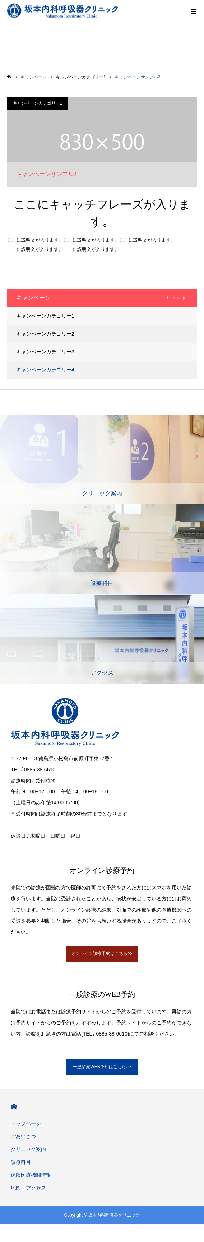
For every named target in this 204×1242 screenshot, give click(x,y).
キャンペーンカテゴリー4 (45, 369)
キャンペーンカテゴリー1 (37, 103)
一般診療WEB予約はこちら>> (102, 1066)
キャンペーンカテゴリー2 (45, 334)
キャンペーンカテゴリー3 (45, 351)
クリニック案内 (28, 1149)
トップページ (26, 1123)
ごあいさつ (23, 1136)
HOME (14, 1107)
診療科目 (21, 1162)
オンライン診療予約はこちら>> (102, 953)
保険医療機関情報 (31, 1175)
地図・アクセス (28, 1188)
